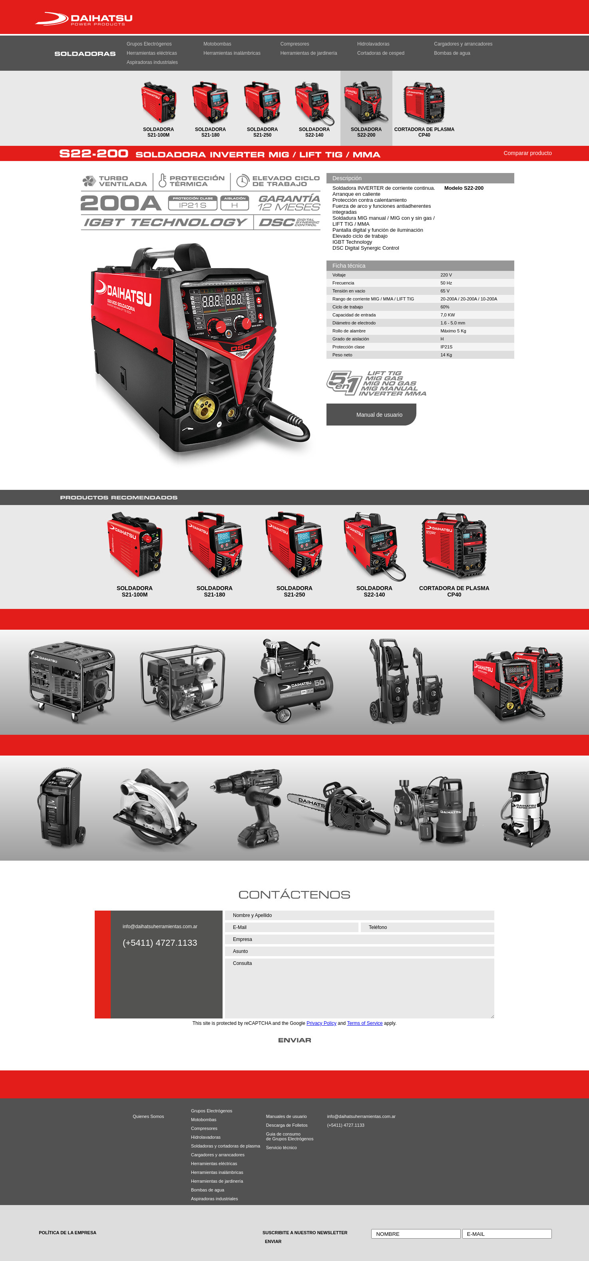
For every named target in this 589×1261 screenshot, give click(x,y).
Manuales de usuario (283, 1116)
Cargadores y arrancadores (463, 44)
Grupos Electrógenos (149, 44)
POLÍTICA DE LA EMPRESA (67, 1232)
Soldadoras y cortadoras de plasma (215, 1146)
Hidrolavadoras (373, 44)
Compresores (295, 44)
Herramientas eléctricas (152, 53)
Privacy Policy (321, 1023)
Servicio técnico (281, 1147)
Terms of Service (364, 1023)
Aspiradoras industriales (152, 62)
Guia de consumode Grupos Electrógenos (283, 1136)
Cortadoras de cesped (380, 53)
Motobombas (217, 44)
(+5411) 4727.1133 (345, 1125)
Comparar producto (527, 153)
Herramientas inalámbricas (232, 53)
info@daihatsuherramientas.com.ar (160, 926)
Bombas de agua (452, 53)
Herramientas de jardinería (309, 53)
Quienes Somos (148, 1116)
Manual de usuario (379, 415)
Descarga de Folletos (283, 1125)
